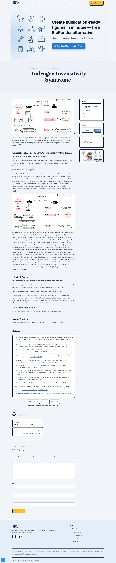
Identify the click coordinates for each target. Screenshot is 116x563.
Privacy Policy (76, 529)
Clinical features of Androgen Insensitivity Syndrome (91, 107)
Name (14, 483)
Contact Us (75, 538)
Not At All (54, 401)
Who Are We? (76, 542)
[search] (89, 142)
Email (14, 492)
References (86, 117)
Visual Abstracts (87, 114)
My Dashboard (73, 3)
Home (32, 3)
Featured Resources (49, 3)
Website (14, 501)
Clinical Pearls (86, 111)
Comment (15, 461)
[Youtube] (17, 536)
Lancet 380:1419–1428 (36, 357)
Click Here (61, 322)
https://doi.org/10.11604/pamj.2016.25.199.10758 (35, 390)
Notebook (38, 3)
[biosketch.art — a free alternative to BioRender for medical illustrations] (58, 33)
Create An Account (77, 535)
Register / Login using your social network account (25, 450)
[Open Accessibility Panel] (3, 560)
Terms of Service (77, 532)
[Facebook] (13, 536)
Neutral (44, 401)
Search (98, 130)
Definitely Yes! (33, 401)
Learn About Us (62, 3)
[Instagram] (21, 536)
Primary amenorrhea (18, 311)
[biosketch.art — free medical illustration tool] (91, 155)
